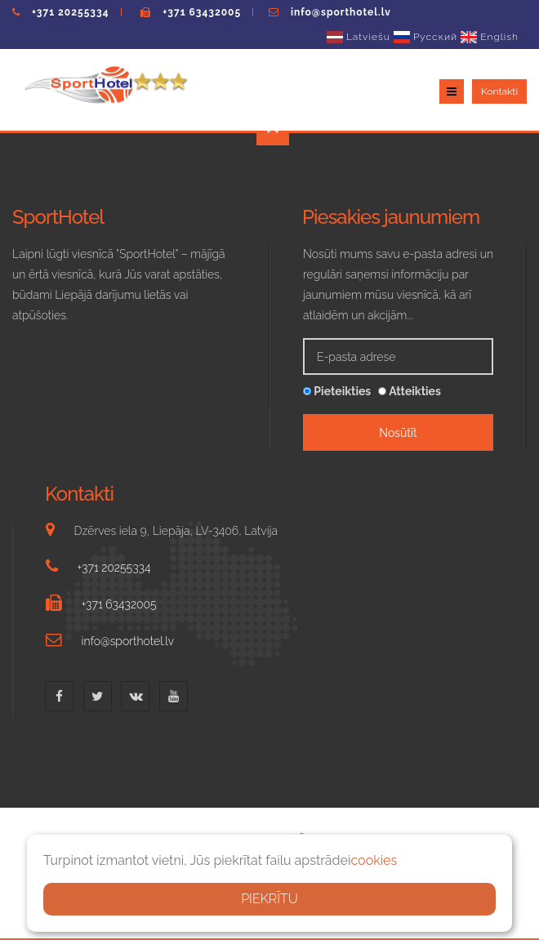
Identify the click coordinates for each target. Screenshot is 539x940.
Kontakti (499, 91)
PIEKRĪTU (269, 899)
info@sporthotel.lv (341, 12)
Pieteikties (337, 391)
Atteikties (409, 391)
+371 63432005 (202, 12)
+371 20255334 (70, 12)
